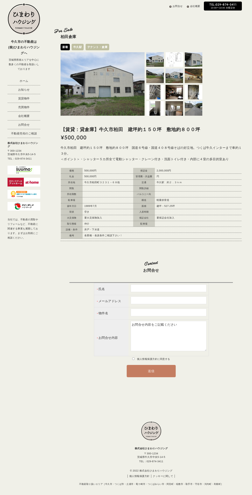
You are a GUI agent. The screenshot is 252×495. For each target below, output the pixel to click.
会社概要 (24, 115)
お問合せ (24, 124)
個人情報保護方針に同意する (152, 359)
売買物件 (24, 107)
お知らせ (24, 89)
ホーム (24, 80)
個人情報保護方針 (139, 476)
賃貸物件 (24, 98)
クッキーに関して (163, 476)
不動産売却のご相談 (24, 133)
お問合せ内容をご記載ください (168, 336)
